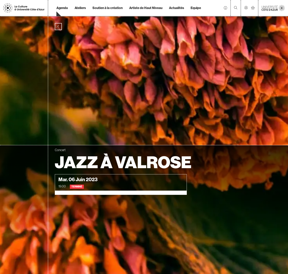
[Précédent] (58, 26)
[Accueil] (23, 8)
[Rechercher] (235, 8)
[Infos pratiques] (225, 8)
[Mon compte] (246, 8)
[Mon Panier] (253, 8)
